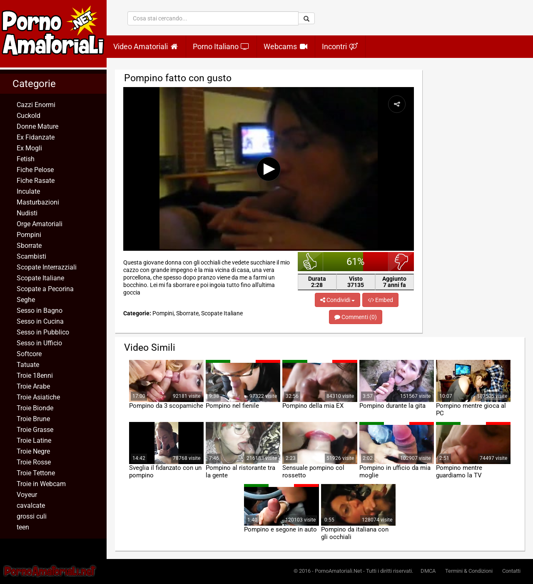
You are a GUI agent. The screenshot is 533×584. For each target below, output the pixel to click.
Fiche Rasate (36, 181)
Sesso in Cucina (40, 321)
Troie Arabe (33, 386)
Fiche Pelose (35, 170)
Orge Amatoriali (39, 224)
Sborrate (29, 246)
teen (23, 527)
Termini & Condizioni (469, 571)
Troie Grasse (35, 430)
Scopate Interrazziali (47, 267)
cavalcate (31, 505)
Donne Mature (37, 126)
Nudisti (27, 213)
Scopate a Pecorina (45, 289)
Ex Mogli (29, 148)
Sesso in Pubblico (43, 332)
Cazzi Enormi (36, 105)
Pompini (29, 235)
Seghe (26, 300)
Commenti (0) (355, 317)
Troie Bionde (35, 408)
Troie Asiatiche (38, 397)
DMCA (428, 571)
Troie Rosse (34, 462)
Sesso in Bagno (39, 310)
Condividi (337, 300)
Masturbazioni (38, 202)
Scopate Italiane (40, 278)
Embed (380, 300)
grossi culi (32, 516)
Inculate (28, 191)
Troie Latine (34, 440)
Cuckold (28, 116)
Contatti (511, 571)
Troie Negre (33, 451)
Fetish (26, 159)
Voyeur (27, 495)
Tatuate (28, 365)
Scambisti (31, 256)
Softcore (29, 354)
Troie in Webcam (41, 484)
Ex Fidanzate (36, 137)
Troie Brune (33, 419)
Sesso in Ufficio (39, 343)
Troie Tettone (36, 473)
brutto (401, 261)
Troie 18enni (35, 375)
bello (310, 261)
